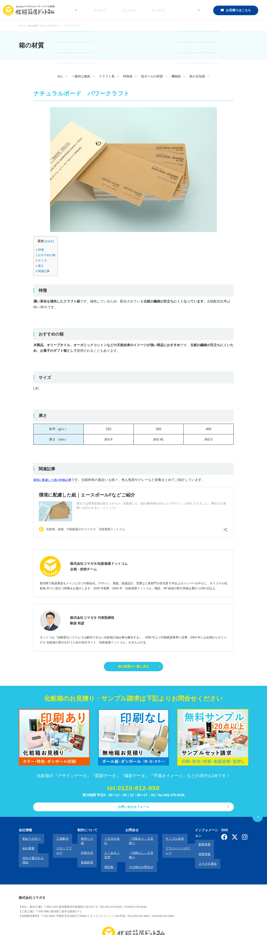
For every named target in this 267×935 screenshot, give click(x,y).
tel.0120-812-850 (133, 790)
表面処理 (81, 852)
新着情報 (194, 841)
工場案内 (56, 841)
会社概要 (25, 846)
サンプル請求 (163, 841)
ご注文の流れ (104, 841)
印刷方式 (81, 846)
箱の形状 (148, 10)
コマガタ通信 (197, 852)
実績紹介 (126, 10)
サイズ (42, 260)
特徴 (40, 249)
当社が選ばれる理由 (32, 852)
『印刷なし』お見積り (134, 846)
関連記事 (43, 271)
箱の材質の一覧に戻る (133, 667)
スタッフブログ (61, 846)
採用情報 (194, 846)
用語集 (99, 852)
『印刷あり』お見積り (134, 841)
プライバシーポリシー (169, 846)
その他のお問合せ (131, 852)
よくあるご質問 (105, 846)
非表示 (49, 241)
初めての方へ (28, 841)
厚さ (40, 265)
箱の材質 (170, 10)
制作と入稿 (83, 841)
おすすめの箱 (46, 255)
